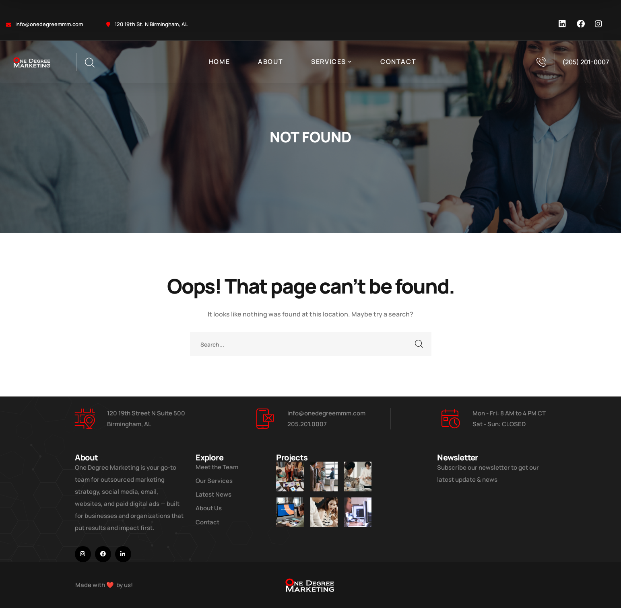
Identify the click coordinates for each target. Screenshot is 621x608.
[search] (89, 63)
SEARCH (419, 344)
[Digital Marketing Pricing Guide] (357, 476)
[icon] (563, 24)
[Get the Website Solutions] (357, 512)
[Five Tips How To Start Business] (324, 476)
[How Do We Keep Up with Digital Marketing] (290, 512)
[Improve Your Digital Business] (290, 476)
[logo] (32, 62)
